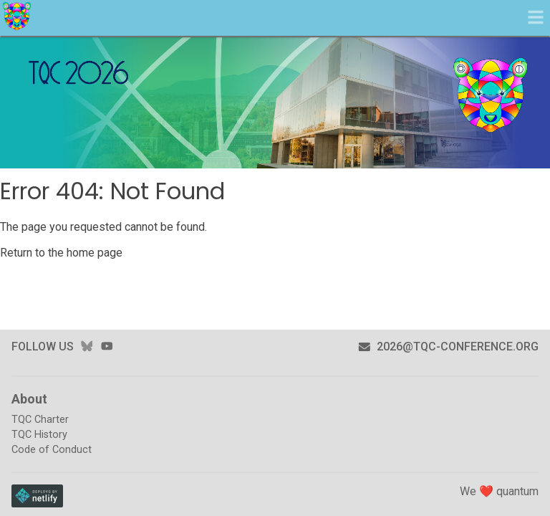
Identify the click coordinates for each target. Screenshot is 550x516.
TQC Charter (40, 420)
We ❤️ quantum (499, 491)
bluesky (86, 346)
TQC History (39, 435)
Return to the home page (61, 252)
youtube (106, 346)
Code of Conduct (51, 450)
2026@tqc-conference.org (448, 346)
